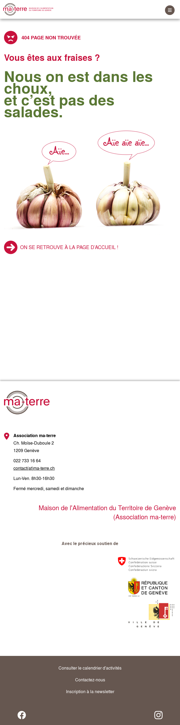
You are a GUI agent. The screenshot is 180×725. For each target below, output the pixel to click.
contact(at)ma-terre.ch (34, 468)
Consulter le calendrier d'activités (90, 668)
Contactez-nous (90, 680)
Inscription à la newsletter (90, 691)
